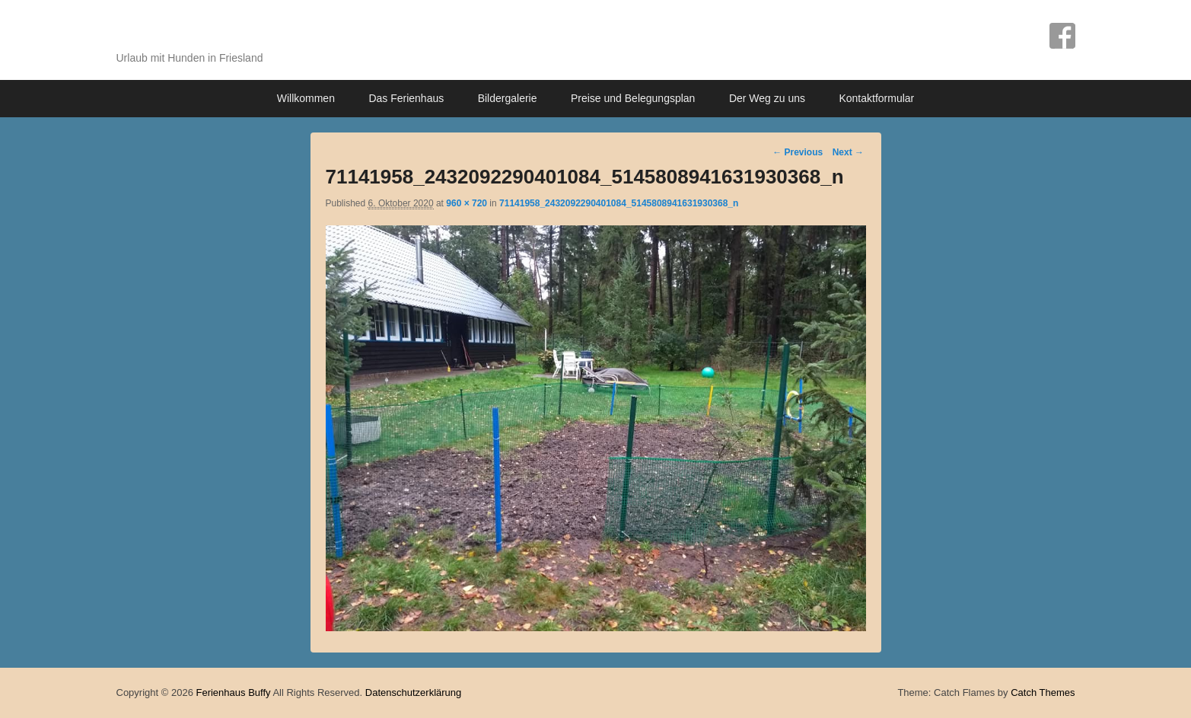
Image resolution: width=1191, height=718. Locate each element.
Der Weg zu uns (767, 98)
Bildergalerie (507, 98)
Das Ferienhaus (406, 98)
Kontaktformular (876, 98)
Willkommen (306, 98)
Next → (848, 152)
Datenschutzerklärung (413, 692)
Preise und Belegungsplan (633, 98)
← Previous (797, 152)
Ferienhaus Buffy (228, 32)
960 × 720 (466, 203)
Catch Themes (1043, 692)
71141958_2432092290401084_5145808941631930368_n (618, 203)
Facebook (1062, 36)
